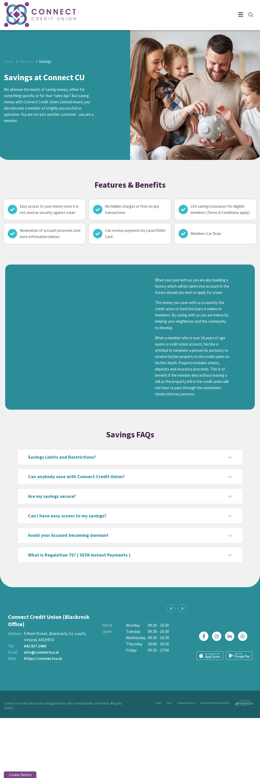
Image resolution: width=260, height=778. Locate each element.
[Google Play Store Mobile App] (239, 655)
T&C (169, 703)
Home (8, 61)
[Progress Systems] (244, 702)
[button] (250, 14)
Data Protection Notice (215, 703)
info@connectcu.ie (41, 652)
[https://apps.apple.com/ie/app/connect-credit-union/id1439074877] (243, 636)
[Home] (28, 15)
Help (158, 703)
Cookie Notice (186, 703)
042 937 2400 (35, 645)
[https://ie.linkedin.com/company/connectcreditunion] (230, 636)
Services (26, 61)
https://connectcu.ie (43, 658)
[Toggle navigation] (159, 15)
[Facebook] (205, 636)
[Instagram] (218, 636)
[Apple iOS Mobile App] (209, 655)
